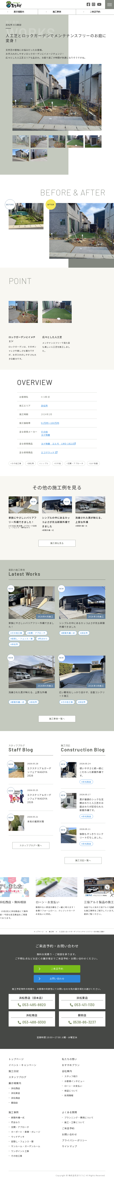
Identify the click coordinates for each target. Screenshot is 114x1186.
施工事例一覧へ (57, 719)
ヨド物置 (45, 434)
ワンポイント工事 (20, 1151)
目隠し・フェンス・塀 (23, 527)
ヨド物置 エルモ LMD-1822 (58, 443)
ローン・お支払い (73, 1086)
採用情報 (68, 1095)
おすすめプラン (71, 1065)
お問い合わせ (57, 978)
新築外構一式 (48, 530)
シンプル (44, 463)
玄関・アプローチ (75, 463)
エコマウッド (49, 452)
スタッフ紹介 (71, 1076)
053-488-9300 (34, 1022)
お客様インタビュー (74, 1081)
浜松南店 (15, 1098)
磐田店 (14, 1102)
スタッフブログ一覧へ (31, 845)
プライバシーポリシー (74, 1140)
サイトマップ (69, 1146)
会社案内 (67, 1071)
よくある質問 (69, 1112)
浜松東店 (15, 1093)
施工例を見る (57, 543)
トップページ (16, 1059)
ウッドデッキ (18, 1136)
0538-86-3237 (84, 1022)
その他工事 (16, 463)
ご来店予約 (95, 12)
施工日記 (14, 1071)
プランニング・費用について (79, 1117)
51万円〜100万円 (50, 422)
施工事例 (57, 12)
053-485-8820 (34, 1005)
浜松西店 (15, 1088)
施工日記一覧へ (83, 860)
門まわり (26, 527)
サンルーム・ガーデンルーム (25, 1146)
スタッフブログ (17, 1077)
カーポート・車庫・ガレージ (25, 1131)
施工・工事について (74, 1122)
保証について (71, 1090)
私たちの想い (69, 1059)
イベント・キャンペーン (23, 1065)
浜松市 (44, 405)
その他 (44, 431)
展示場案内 (19, 12)
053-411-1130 (84, 1005)
